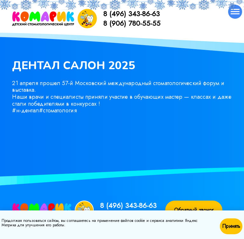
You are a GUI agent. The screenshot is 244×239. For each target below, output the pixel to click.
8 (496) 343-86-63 (131, 13)
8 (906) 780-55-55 (131, 23)
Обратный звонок (194, 210)
